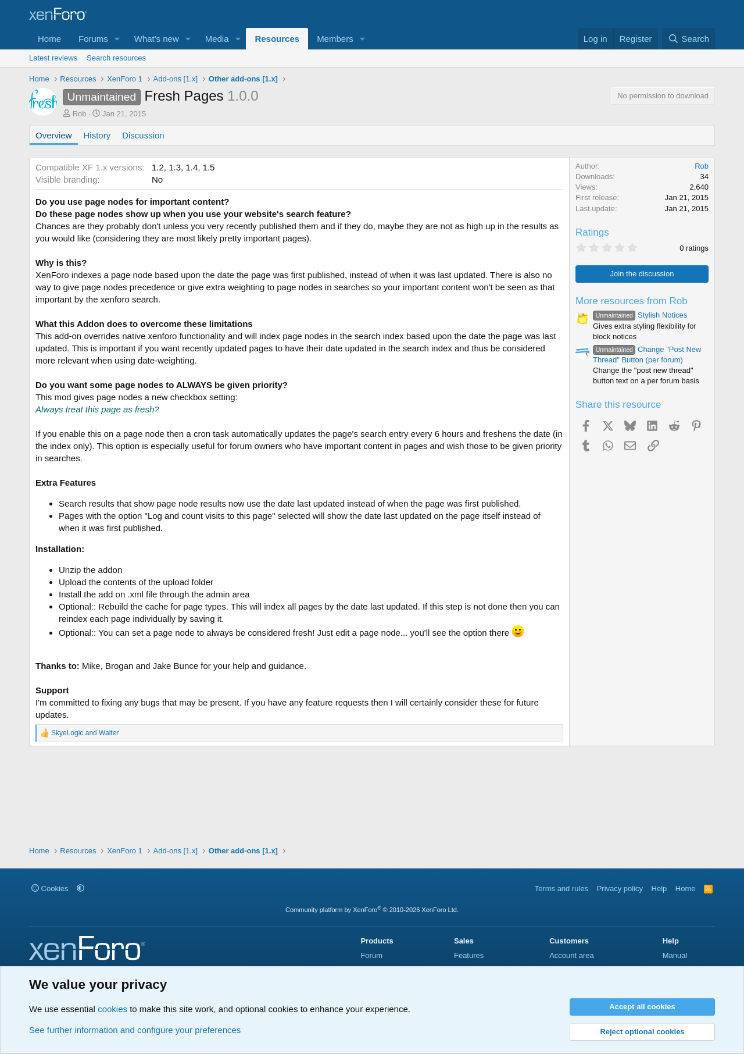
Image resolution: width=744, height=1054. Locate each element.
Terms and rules (561, 888)
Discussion (143, 135)
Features (469, 955)
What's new (156, 39)
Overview (53, 135)
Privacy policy (620, 888)
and (85, 733)
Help (659, 888)
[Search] (688, 38)
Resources (277, 39)
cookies (112, 1009)
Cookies (50, 888)
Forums (93, 39)
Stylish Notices (640, 315)
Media (217, 39)
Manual (675, 955)
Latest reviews (53, 58)
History (97, 135)
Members (335, 39)
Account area (571, 955)
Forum (371, 955)
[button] (117, 38)
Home (49, 39)
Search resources (116, 58)
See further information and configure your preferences (135, 1030)
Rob (80, 113)
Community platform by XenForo (372, 909)
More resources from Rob (631, 301)
